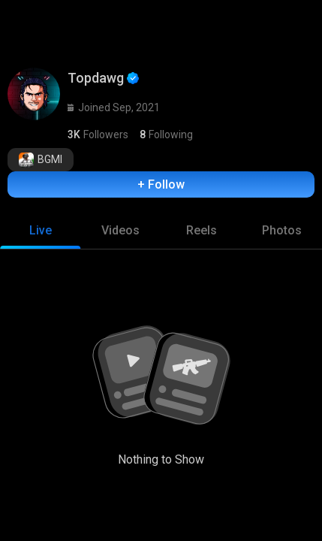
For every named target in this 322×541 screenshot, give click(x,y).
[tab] (40, 231)
